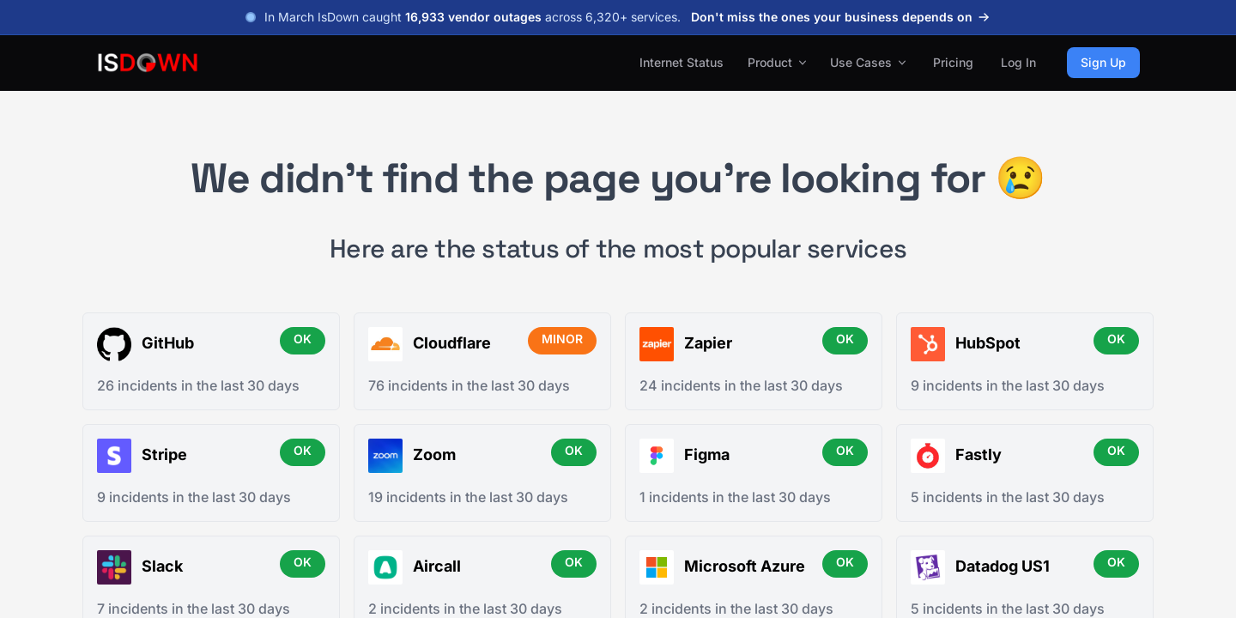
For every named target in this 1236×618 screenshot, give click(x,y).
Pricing (953, 62)
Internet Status (681, 62)
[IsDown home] (147, 62)
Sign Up (1103, 62)
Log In (1018, 62)
